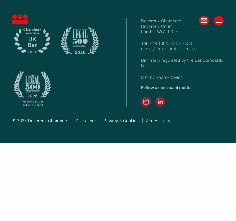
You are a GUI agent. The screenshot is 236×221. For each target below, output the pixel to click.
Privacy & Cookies (121, 120)
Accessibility (158, 120)
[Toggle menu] (219, 21)
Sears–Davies (169, 77)
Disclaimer (86, 120)
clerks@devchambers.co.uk (168, 48)
